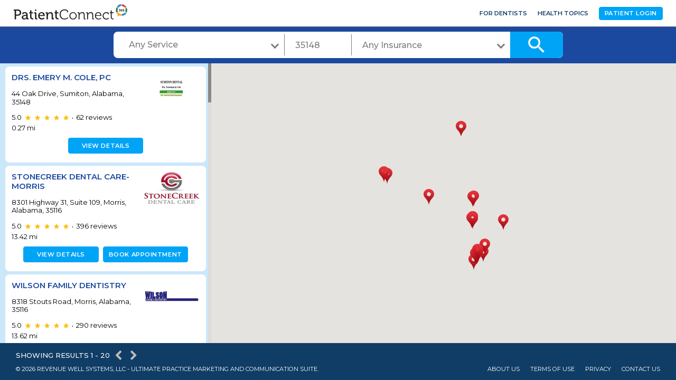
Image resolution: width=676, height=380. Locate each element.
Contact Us (641, 369)
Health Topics (563, 13)
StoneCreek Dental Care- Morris (70, 181)
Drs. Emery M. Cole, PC (61, 77)
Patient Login (631, 13)
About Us (503, 369)
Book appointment (143, 254)
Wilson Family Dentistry (69, 285)
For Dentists (503, 13)
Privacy (598, 369)
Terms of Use (552, 369)
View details (104, 145)
